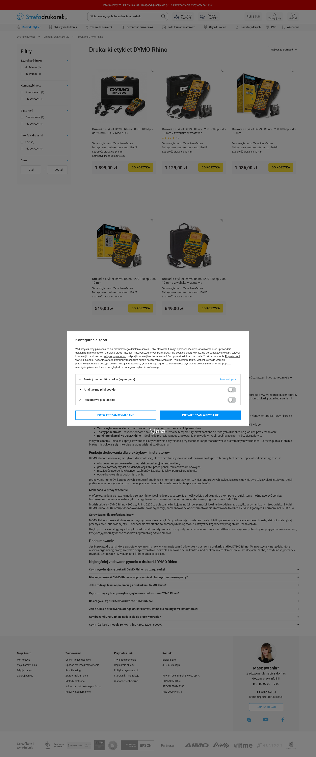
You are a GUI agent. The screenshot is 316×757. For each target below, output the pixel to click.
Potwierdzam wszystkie (200, 415)
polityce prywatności (114, 356)
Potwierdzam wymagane (115, 415)
